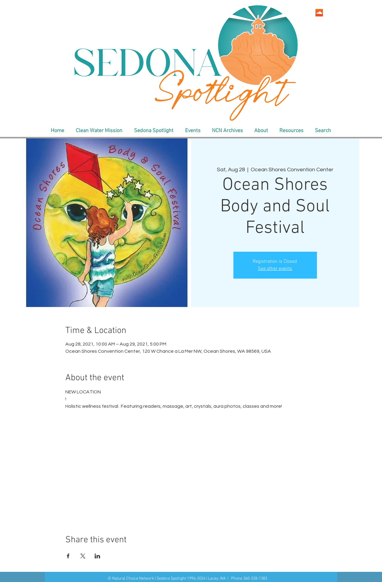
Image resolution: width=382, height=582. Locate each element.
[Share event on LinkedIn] (97, 556)
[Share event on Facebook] (68, 556)
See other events (275, 269)
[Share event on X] (83, 556)
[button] (99, 130)
